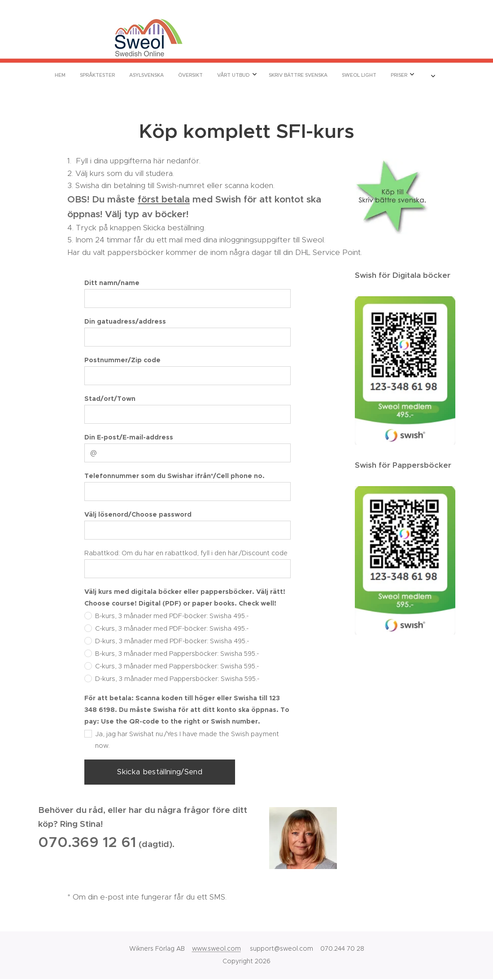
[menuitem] (171, 75)
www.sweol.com (216, 948)
